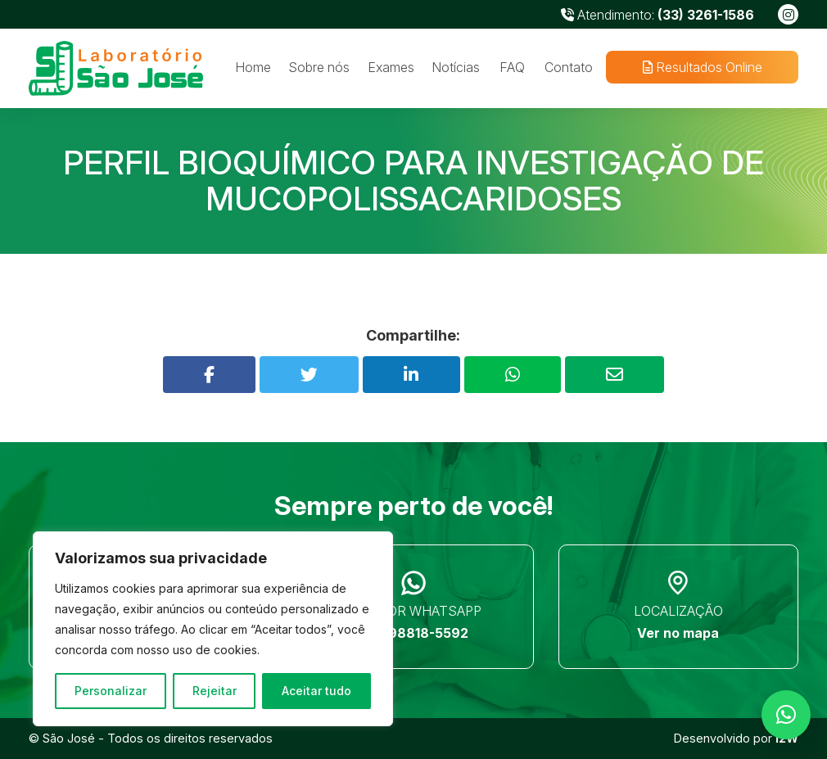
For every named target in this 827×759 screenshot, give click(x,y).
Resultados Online (701, 67)
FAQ (512, 67)
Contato (569, 67)
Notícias (456, 67)
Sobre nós (319, 67)
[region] (213, 628)
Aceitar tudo (316, 691)
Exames (391, 67)
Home (253, 67)
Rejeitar (214, 691)
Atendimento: (657, 15)
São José (69, 738)
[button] (786, 714)
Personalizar (111, 691)
